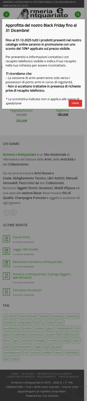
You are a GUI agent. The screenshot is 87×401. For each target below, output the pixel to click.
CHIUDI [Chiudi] (75, 103)
